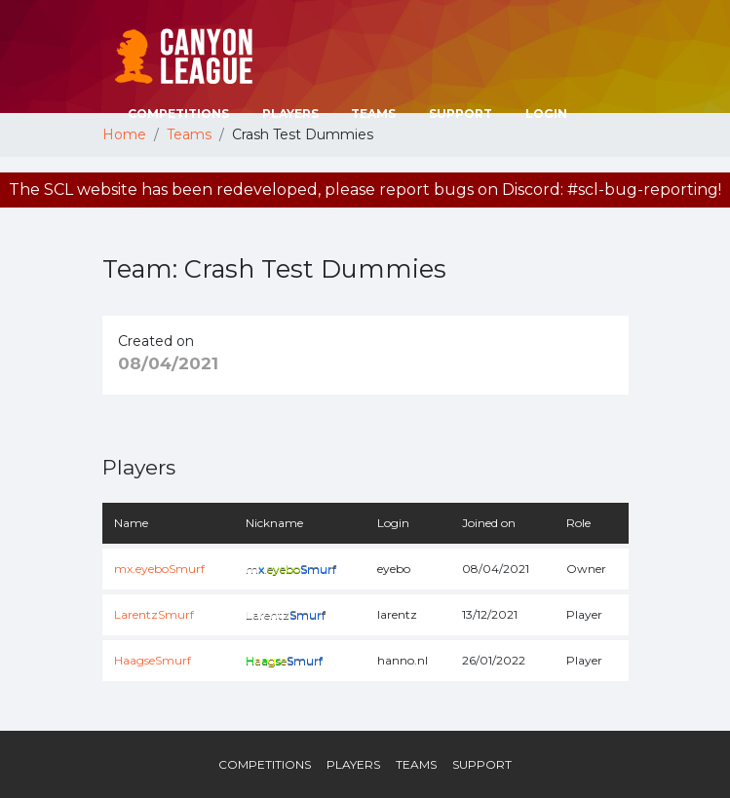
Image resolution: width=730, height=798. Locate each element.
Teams (373, 113)
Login (546, 113)
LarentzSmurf (154, 614)
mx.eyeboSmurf (159, 568)
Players (290, 113)
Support (460, 113)
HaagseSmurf (152, 660)
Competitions (178, 113)
